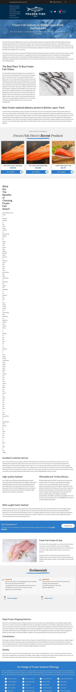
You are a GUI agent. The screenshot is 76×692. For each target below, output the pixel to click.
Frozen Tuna (46, 468)
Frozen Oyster (11, 453)
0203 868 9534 (42, 218)
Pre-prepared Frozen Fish (31, 475)
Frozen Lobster (46, 447)
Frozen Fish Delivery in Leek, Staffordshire (22, 584)
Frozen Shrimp (64, 462)
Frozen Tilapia (63, 465)
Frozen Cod (28, 432)
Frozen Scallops (46, 459)
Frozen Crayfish (11, 435)
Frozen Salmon (11, 459)
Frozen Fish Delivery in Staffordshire (20, 564)
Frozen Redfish (64, 456)
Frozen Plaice (46, 453)
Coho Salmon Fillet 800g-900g (38, 166)
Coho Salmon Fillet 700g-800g (12, 166)
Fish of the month (47, 426)
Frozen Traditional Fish (13, 468)
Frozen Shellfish (47, 462)
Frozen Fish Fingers (30, 438)
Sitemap (27, 682)
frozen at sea (59, 293)
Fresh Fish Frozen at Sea (66, 426)
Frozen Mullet (28, 450)
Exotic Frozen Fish (12, 426)
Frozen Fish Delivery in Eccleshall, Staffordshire (23, 575)
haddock (41, 306)
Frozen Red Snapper (48, 456)
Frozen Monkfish (12, 450)
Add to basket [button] (11, 172)
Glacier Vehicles (18, 619)
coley (17, 86)
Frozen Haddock (47, 441)
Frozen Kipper (28, 447)
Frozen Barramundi (30, 429)
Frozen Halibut (11, 444)
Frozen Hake (63, 441)
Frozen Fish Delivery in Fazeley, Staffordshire (22, 578)
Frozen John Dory (12, 447)
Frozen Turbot (64, 468)
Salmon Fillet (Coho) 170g (63, 166)
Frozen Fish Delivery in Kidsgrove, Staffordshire (23, 581)
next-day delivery (46, 496)
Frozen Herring (29, 444)
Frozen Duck (63, 435)
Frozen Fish (40, 46)
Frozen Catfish (46, 429)
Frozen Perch (28, 453)
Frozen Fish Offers (47, 438)
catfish (14, 380)
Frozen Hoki (45, 444)
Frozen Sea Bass (12, 462)
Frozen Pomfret (12, 456)
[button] (38, 660)
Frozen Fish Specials (65, 438)
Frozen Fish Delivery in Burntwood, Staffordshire (23, 570)
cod (56, 53)
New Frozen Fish (12, 475)
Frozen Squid (28, 465)
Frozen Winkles (64, 472)
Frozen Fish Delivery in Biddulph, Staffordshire (23, 567)
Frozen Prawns (29, 456)
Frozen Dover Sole (47, 435)
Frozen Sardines (29, 459)
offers (15, 190)
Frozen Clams (63, 429)
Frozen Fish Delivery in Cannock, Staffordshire (22, 573)
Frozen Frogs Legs (29, 441)
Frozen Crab (63, 432)
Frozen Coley (46, 432)
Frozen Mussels (46, 450)
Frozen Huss (63, 444)
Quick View (23, 142)
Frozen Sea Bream (30, 462)
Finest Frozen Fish (29, 426)
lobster (22, 403)
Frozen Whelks (11, 472)
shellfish (25, 372)
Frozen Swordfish (47, 465)
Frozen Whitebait (29, 472)
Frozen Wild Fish (47, 472)
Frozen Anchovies (12, 429)
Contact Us (68, 273)
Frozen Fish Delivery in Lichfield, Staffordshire (22, 587)
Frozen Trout (28, 468)
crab (45, 401)
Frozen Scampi (64, 459)
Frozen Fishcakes (12, 441)
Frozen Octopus (64, 450)
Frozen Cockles (11, 432)
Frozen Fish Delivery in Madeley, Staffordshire (22, 590)
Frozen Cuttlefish (29, 435)
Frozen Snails (11, 465)
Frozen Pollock (63, 453)
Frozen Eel (10, 438)
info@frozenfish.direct (49, 247)
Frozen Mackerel (64, 447)
